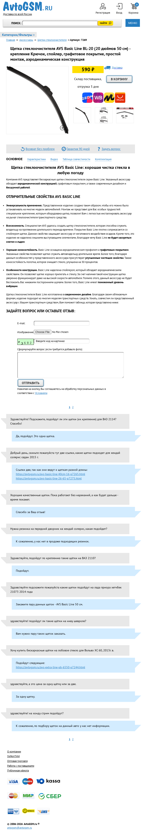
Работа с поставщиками (20, 766)
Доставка (117, 67)
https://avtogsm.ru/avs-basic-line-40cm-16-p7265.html (50, 474)
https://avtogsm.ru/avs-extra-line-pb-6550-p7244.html (50, 667)
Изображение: (25, 332)
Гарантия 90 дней (78, 149)
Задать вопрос (111, 149)
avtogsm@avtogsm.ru (19, 827)
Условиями (41, 393)
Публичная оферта (18, 770)
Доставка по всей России (17, 14)
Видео (54, 159)
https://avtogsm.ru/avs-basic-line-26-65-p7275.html (49, 478)
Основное (14, 159)
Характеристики (36, 159)
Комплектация (103, 159)
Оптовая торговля (17, 761)
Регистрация (103, 8)
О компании (14, 751)
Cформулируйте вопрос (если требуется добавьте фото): (50, 349)
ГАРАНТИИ (13, 756)
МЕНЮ (132, 23)
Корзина (134, 8)
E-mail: (21, 323)
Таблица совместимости (76, 159)
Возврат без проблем (40, 149)
